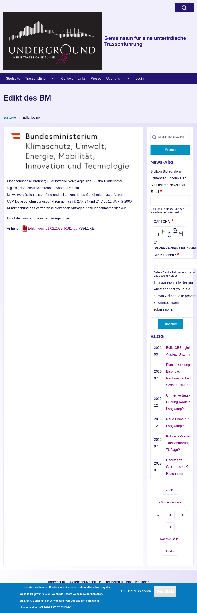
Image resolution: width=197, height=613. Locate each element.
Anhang (13, 228)
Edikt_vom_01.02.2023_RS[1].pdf (53, 228)
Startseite (9, 117)
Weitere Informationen (55, 609)
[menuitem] (13, 78)
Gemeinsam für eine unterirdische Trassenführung (145, 41)
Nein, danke (164, 593)
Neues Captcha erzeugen (155, 242)
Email (154, 192)
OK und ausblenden (136, 593)
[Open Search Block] (184, 7)
